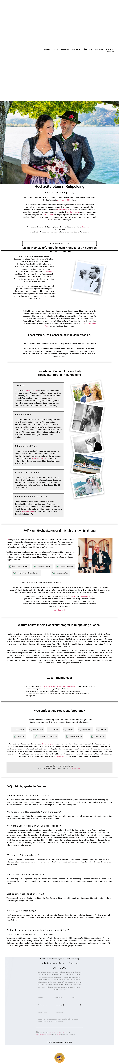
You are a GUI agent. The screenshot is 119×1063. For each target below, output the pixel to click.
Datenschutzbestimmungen (58, 1033)
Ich (8, 540)
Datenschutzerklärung (43, 1035)
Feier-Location (48, 215)
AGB (58, 1035)
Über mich (88, 49)
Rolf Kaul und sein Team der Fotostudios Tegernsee (57, 686)
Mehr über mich (59, 610)
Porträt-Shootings (86, 596)
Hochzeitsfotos (73, 212)
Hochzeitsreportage (48, 744)
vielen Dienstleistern (39, 458)
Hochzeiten (76, 49)
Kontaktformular (31, 391)
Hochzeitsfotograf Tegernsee (56, 49)
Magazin (109, 49)
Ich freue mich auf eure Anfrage (59, 243)
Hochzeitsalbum (63, 210)
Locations (86, 227)
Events (73, 596)
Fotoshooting (48, 271)
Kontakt (110, 52)
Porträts (99, 49)
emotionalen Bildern (64, 200)
